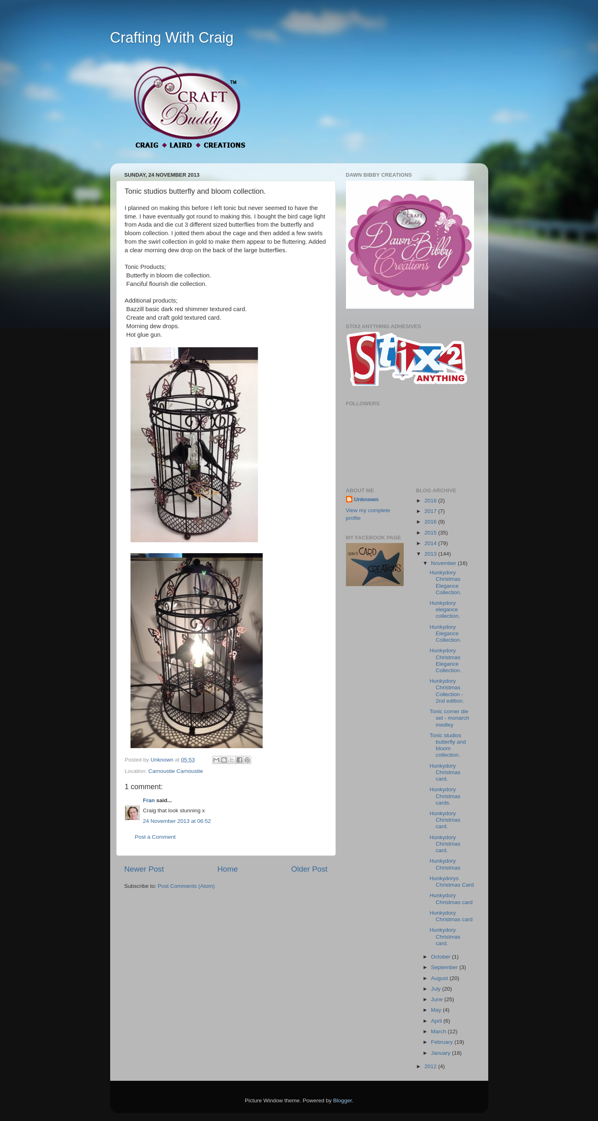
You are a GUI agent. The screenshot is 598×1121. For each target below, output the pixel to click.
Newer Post (144, 869)
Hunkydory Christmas (445, 864)
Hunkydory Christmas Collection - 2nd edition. (447, 691)
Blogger (342, 1100)
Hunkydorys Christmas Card (452, 881)
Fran (149, 800)
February (442, 1042)
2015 (431, 533)
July (436, 989)
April (437, 1021)
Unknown (366, 499)
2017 (431, 511)
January (441, 1053)
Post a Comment (155, 837)
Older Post (309, 869)
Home (227, 869)
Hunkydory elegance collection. (445, 609)
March (439, 1031)
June (437, 999)
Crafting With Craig (172, 37)
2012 (431, 1066)
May (437, 1010)
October (441, 957)
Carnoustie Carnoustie (175, 771)
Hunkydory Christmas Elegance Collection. (445, 582)
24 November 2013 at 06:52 (177, 821)
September (445, 967)
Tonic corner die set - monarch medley (450, 717)
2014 (431, 543)
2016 (431, 522)
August (440, 978)
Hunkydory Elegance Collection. (445, 633)
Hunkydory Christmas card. (445, 772)
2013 (431, 554)
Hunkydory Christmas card (451, 898)
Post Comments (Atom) (186, 886)
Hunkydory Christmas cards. (445, 795)
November (444, 563)
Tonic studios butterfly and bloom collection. (448, 745)
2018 (431, 501)
